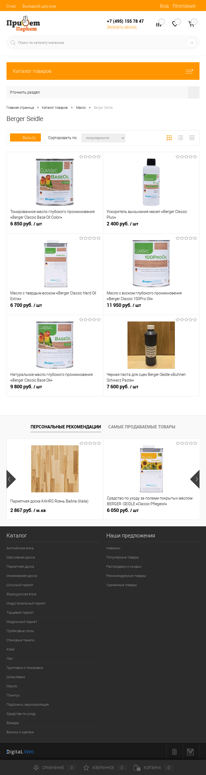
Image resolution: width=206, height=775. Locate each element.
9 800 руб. (54, 389)
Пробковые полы (20, 631)
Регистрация (184, 6)
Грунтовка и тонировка (24, 668)
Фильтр (25, 138)
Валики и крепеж (20, 732)
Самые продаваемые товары (141, 427)
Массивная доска (20, 557)
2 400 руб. (151, 226)
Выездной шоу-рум (39, 6)
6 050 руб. (123, 510)
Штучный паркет (19, 585)
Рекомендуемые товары (126, 576)
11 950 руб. (151, 307)
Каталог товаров (103, 71)
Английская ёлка (20, 548)
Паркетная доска (20, 566)
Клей (10, 649)
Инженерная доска (21, 576)
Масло (11, 686)
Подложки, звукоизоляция (27, 704)
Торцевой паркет (20, 612)
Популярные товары (122, 557)
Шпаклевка (15, 677)
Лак (9, 658)
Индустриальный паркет (26, 603)
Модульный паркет (21, 622)
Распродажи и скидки (123, 566)
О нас (11, 6)
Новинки (113, 548)
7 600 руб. (151, 389)
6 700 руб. (54, 307)
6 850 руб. (54, 226)
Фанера (12, 723)
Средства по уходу (21, 714)
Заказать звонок (122, 27)
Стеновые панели (20, 640)
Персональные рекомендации (66, 427)
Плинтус (13, 695)
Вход (164, 6)
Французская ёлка (21, 594)
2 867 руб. (28, 510)
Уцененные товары (121, 585)
